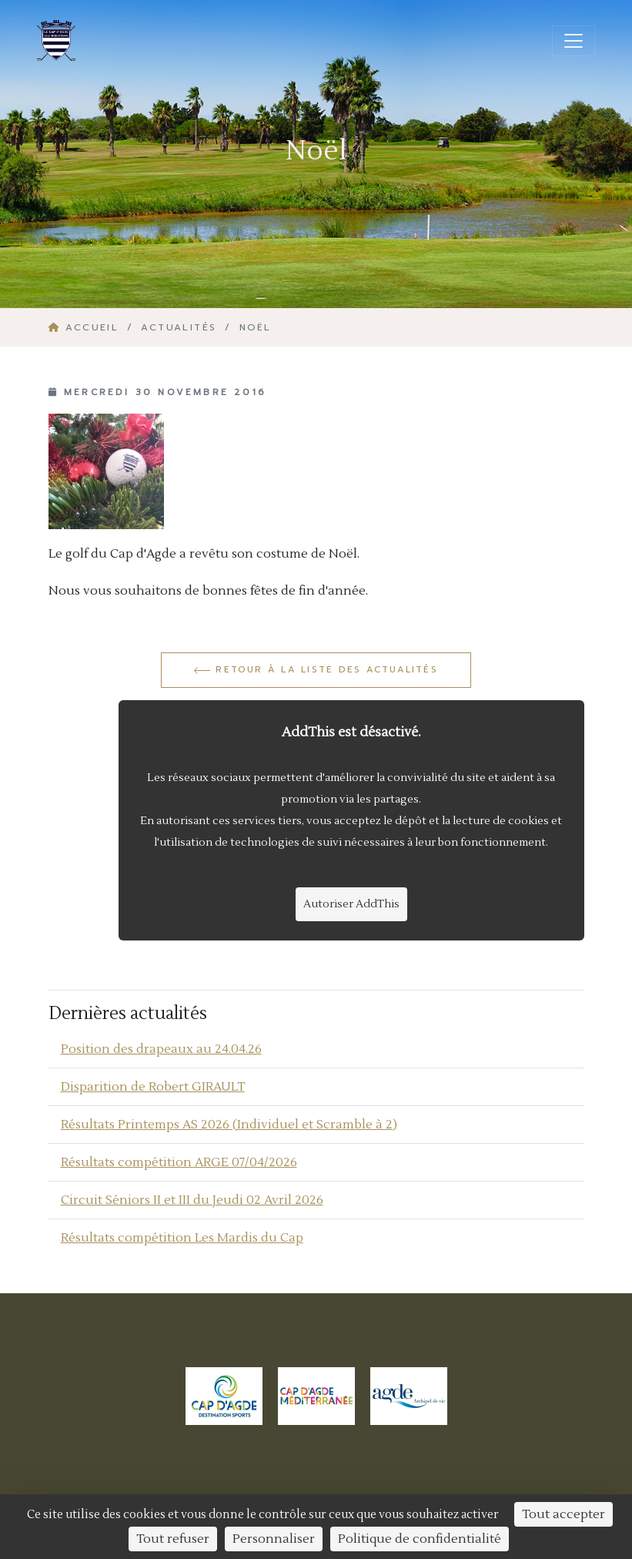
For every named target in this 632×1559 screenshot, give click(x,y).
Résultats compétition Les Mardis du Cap (182, 1238)
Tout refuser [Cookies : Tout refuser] (172, 1539)
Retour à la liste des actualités (316, 669)
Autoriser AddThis (351, 904)
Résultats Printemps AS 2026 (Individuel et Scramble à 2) (229, 1124)
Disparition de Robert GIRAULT (153, 1087)
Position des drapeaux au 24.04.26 (161, 1049)
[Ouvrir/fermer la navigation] (573, 40)
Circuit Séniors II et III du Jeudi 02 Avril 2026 (192, 1200)
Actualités (178, 327)
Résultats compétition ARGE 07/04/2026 (179, 1162)
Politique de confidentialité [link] (419, 1539)
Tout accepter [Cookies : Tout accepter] (563, 1514)
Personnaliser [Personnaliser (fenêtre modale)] (273, 1539)
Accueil (86, 327)
